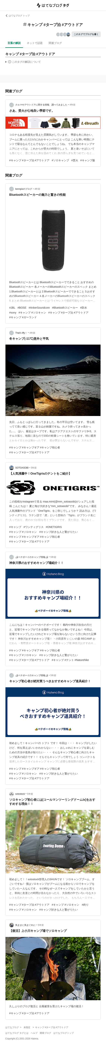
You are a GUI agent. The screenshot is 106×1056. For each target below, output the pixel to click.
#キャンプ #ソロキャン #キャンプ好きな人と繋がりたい (43, 531)
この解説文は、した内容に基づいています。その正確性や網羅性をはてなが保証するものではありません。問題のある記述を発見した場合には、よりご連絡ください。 (23, 62)
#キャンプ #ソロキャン (32, 312)
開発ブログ (45, 1033)
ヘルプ (34, 1033)
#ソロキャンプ (60, 160)
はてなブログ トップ (17, 15)
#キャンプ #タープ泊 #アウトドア (29, 160)
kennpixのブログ (23, 189)
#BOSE (22, 307)
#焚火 (74, 160)
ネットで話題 (35, 42)
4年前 (72, 104)
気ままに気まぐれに (25, 925)
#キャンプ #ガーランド (23, 317)
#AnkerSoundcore (39, 307)
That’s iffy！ (21, 333)
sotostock (20, 794)
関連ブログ (55, 42)
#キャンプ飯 (87, 160)
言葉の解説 (14, 42)
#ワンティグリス (34, 526)
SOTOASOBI (21, 467)
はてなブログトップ (63, 1033)
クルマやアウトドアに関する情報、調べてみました (41, 104)
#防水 (83, 307)
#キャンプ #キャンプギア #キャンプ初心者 (34, 447)
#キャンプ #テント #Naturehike (70, 659)
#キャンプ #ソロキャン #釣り (70, 904)
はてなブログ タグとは (16, 1033)
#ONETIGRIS (54, 526)
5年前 (34, 467)
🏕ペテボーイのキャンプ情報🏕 (31, 557)
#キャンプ (15, 526)
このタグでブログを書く (86, 34)
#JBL (12, 307)
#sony (12, 312)
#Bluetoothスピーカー (65, 307)
